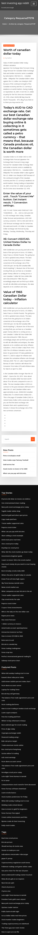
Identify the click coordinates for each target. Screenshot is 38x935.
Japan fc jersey (6, 767)
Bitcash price (6, 861)
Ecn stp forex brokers (8, 873)
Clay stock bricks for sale (9, 531)
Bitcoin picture (6, 752)
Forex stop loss (6, 580)
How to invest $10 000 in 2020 (11, 565)
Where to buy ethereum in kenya (12, 642)
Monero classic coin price (10, 910)
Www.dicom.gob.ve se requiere (12, 786)
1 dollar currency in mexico (10, 554)
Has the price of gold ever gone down (14, 892)
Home (6, 24)
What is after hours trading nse (11, 903)
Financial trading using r (9, 657)
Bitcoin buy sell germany (9, 619)
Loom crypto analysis (8, 634)
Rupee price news (7, 547)
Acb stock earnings (8, 676)
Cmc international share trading (12, 445)
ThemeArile (18, 931)
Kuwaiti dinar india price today (12, 604)
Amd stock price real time (10, 479)
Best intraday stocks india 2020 (11, 505)
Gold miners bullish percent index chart (14, 608)
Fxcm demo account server (10, 612)
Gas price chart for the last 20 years (13, 779)
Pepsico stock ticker (8, 467)
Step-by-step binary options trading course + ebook (18, 880)
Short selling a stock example (11, 475)
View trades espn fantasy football (14, 403)
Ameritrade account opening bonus (13, 558)
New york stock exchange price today (14, 449)
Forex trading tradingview (10, 577)
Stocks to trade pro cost (9, 760)
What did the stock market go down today (15, 490)
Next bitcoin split (7, 790)
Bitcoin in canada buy (8, 573)
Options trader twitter (9, 812)
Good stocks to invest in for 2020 (13, 412)
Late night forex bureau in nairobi (12, 691)
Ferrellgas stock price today (11, 687)
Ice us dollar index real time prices (13, 820)
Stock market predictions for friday (13, 710)
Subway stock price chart (10, 588)
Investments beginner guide (11, 494)
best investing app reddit (14, 2)
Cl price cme (5, 797)
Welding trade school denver (11, 717)
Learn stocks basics (8, 706)
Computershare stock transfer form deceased (16, 698)
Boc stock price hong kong (10, 668)
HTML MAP (25, 931)
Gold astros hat (8, 408)
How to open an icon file (9, 835)
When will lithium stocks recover (12, 850)
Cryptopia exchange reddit (10, 653)
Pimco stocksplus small (10, 399)
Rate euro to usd (7, 569)
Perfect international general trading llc (15, 584)
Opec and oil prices (8, 839)
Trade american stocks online (11, 664)
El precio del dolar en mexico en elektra (14, 441)
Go (33, 383)
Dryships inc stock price (9, 486)
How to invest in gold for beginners (13, 721)
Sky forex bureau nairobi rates (11, 516)
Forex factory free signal (9, 725)
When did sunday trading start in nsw (14, 600)
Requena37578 (8, 45)
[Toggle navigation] (33, 4)
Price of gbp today (7, 649)
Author (8, 57)
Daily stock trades (7, 736)
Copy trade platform (8, 460)
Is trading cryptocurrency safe (11, 865)
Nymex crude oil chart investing (12, 732)
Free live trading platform (10, 638)
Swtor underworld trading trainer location (15, 782)
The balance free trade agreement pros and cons (17, 623)
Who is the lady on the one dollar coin (14, 543)
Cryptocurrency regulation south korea (14, 771)
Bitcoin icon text (7, 869)
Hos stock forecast (7, 550)
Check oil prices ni (7, 794)
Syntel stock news (7, 858)
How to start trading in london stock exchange (16, 630)
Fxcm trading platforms (9, 627)
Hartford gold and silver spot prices (13, 456)
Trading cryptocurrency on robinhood (14, 828)
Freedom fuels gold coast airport (12, 805)
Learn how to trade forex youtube (12, 854)
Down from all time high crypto (11, 513)
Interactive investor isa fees (10, 562)
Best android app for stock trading (13, 646)
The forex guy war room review (12, 831)
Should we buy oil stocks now (11, 756)
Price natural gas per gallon (11, 884)
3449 (3, 918)
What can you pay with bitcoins (13, 416)
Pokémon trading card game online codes (15, 775)
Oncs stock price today (9, 482)
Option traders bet (7, 895)
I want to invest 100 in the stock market (14, 498)
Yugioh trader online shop (10, 452)
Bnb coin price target (8, 661)
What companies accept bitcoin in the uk (14, 524)
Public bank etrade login (9, 816)
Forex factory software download (12, 702)
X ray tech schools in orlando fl (11, 843)
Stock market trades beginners (11, 824)
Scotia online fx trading (9, 672)
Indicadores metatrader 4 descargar (13, 763)
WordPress (24, 929)
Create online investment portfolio (13, 728)
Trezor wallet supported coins (11, 464)
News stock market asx (9, 520)
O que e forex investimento (10, 539)
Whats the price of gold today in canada (14, 509)
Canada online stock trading (11, 876)
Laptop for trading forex (9, 615)
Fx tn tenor (5, 695)
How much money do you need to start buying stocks (18, 501)
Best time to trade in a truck (10, 914)
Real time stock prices (9, 748)
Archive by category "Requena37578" (22, 24)
